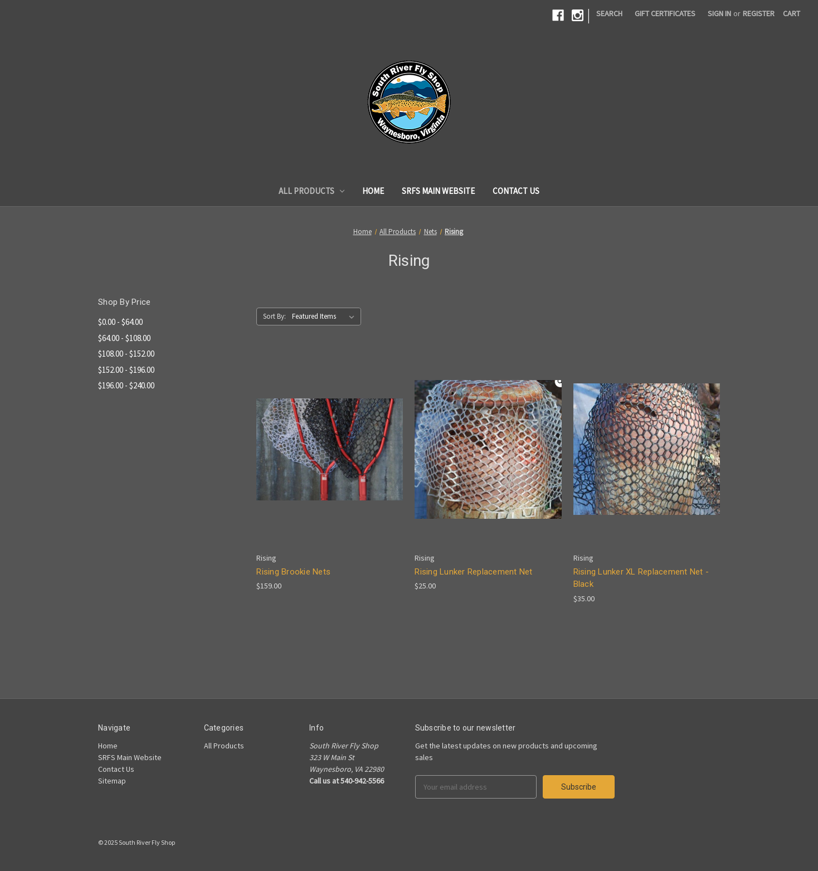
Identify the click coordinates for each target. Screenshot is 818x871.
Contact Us (516, 191)
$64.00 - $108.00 (124, 338)
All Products (312, 191)
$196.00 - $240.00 (126, 385)
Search (609, 13)
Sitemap (112, 781)
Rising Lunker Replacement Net (473, 572)
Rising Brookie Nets (293, 572)
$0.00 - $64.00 (120, 322)
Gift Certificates (665, 13)
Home (373, 191)
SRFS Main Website (438, 191)
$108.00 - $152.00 (126, 353)
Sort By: (274, 316)
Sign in (719, 13)
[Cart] (791, 13)
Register (759, 13)
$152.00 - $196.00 (126, 369)
